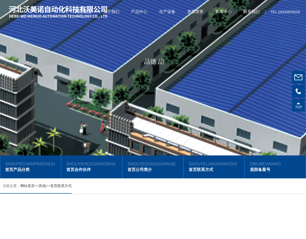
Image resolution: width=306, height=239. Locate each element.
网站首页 (83, 11)
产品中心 (139, 11)
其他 (42, 186)
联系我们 (251, 11)
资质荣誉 (195, 11)
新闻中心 (223, 11)
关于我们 (111, 11)
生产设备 (167, 11)
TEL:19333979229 (285, 13)
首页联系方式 (61, 186)
